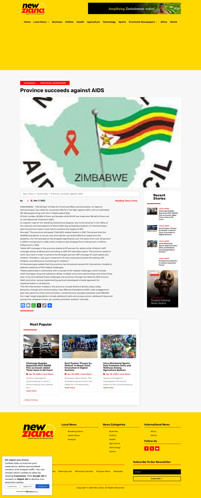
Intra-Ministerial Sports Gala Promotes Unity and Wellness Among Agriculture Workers (117, 366)
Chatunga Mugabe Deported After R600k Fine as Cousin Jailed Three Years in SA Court (39, 366)
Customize (12, 486)
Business (57, 22)
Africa (164, 22)
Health (80, 22)
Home (27, 22)
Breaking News (75, 431)
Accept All (42, 486)
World (173, 22)
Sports (122, 22)
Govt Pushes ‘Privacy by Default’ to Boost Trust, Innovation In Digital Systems (78, 366)
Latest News (74, 435)
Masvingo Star (65, 471)
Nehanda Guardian (84, 471)
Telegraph (118, 471)
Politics (69, 22)
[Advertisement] (100, 47)
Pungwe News (103, 471)
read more (31, 391)
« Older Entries (31, 400)
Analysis (72, 439)
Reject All (27, 486)
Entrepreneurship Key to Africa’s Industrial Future (168, 263)
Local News (40, 22)
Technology (109, 22)
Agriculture (93, 22)
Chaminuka (30, 83)
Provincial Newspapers (142, 22)
